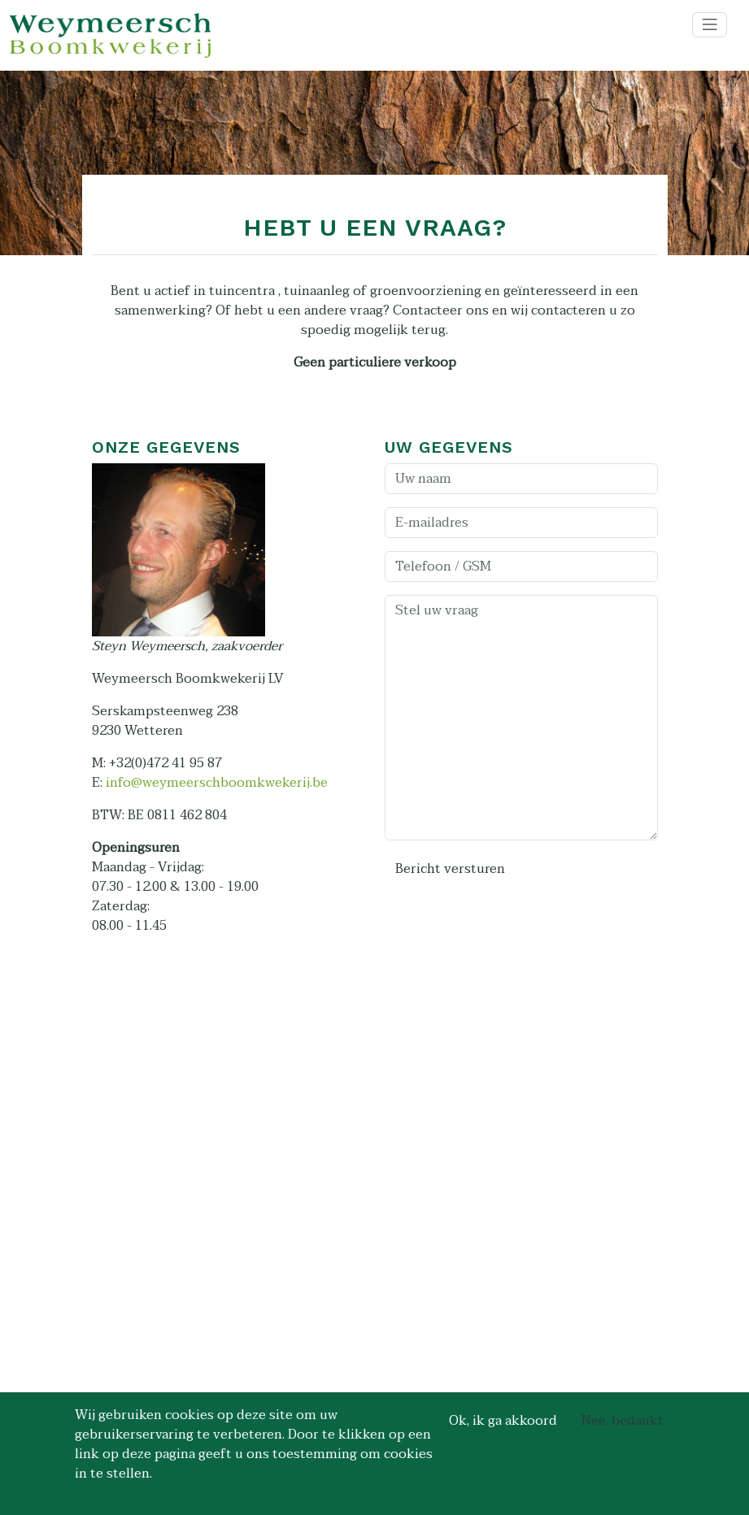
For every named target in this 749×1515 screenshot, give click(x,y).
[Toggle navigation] (710, 24)
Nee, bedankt (622, 1420)
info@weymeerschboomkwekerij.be (217, 782)
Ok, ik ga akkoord (503, 1420)
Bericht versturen (450, 868)
